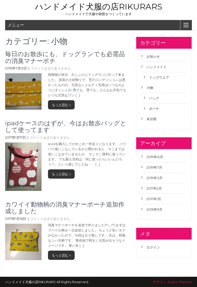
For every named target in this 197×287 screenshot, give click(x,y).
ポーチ (154, 109)
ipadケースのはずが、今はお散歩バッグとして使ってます (65, 126)
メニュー (16, 25)
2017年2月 (154, 188)
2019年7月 (154, 167)
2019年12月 (154, 157)
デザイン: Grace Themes (172, 282)
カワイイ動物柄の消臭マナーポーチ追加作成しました (64, 208)
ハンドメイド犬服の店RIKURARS (98, 7)
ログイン (153, 247)
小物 (149, 88)
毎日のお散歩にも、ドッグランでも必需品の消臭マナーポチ (65, 57)
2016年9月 (154, 209)
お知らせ (153, 56)
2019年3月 (154, 178)
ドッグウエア (159, 77)
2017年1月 (153, 199)
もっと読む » (61, 105)
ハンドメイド (156, 67)
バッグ (154, 98)
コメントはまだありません (51, 68)
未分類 (151, 119)
